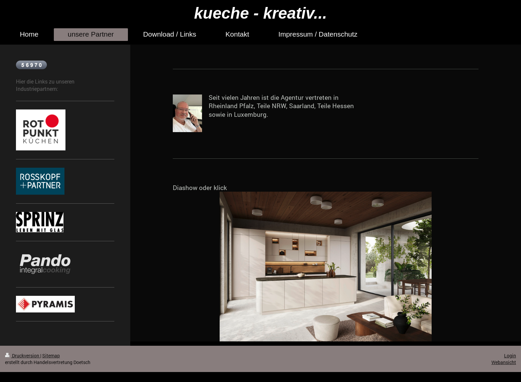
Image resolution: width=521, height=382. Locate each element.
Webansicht (503, 362)
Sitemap (51, 355)
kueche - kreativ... (260, 13)
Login (510, 355)
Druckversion (22, 355)
